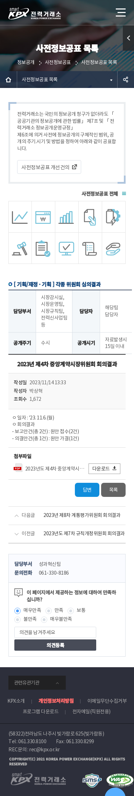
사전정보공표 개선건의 (45, 167)
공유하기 (125, 79)
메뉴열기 (120, 10)
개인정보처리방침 (55, 700)
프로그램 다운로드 (41, 711)
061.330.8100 (32, 741)
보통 (81, 610)
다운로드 (104, 468)
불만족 (30, 619)
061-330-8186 (54, 573)
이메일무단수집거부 (107, 701)
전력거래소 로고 (34, 13)
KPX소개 (16, 701)
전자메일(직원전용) (91, 711)
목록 (113, 490)
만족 (59, 610)
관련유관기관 (26, 683)
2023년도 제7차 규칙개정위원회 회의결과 (84, 533)
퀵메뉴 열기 (129, 50)
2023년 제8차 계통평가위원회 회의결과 (81, 515)
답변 (87, 490)
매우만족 (32, 610)
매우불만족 (61, 619)
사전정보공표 (58, 62)
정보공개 (26, 62)
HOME (8, 79)
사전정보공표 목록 (99, 62)
